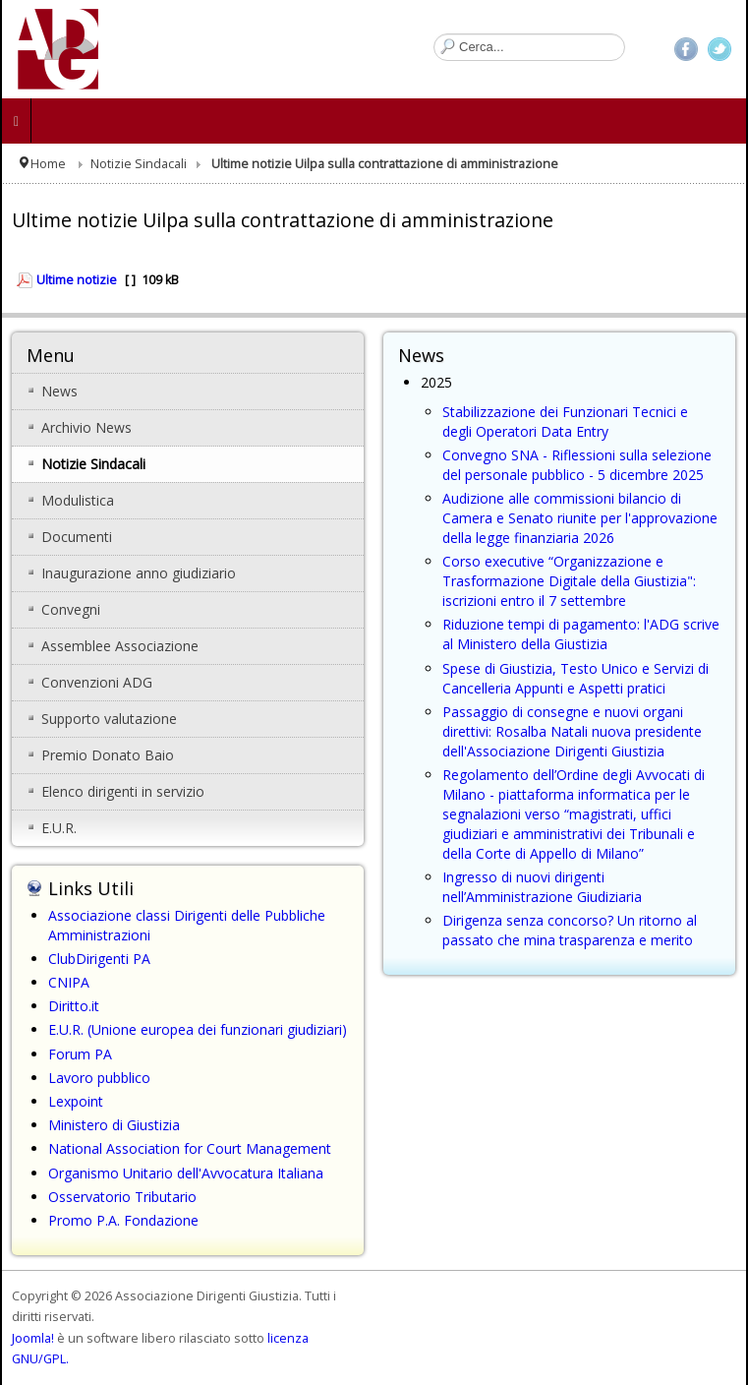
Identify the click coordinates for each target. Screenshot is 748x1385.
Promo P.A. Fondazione (123, 1220)
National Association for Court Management (189, 1148)
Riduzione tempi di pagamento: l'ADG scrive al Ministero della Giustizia (580, 634)
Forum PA (80, 1054)
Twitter (719, 49)
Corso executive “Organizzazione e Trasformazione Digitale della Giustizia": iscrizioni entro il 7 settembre (569, 581)
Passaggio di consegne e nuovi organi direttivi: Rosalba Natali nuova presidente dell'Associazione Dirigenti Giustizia (572, 731)
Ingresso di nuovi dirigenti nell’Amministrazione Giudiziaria (542, 887)
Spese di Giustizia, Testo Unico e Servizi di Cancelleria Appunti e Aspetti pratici (575, 678)
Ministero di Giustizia (114, 1124)
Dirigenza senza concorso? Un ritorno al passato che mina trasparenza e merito (569, 930)
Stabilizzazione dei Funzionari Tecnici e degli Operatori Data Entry (565, 421)
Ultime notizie (76, 279)
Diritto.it (73, 1005)
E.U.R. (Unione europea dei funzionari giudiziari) (197, 1029)
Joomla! (33, 1338)
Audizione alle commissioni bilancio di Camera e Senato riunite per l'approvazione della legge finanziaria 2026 (580, 518)
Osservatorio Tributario (122, 1196)
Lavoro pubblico (99, 1077)
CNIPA (68, 982)
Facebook (686, 49)
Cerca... (433, 33)
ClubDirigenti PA (99, 958)
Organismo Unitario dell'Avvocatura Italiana (185, 1173)
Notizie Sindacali (138, 163)
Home (48, 163)
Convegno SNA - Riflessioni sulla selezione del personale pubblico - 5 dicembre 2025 (577, 465)
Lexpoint (75, 1101)
